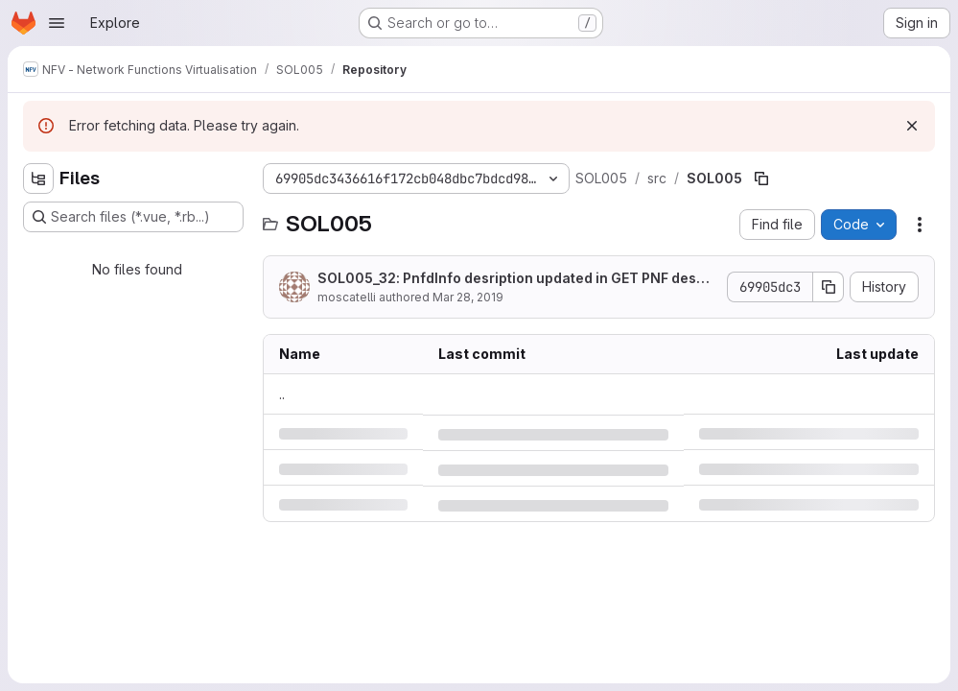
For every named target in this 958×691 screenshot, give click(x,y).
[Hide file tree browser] (38, 178)
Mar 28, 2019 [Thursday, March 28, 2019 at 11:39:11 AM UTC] (467, 297)
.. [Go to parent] (282, 394)
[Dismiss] (911, 125)
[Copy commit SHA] (828, 287)
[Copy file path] (761, 178)
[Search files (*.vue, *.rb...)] (133, 217)
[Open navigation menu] (56, 23)
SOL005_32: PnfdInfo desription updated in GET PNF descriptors (515, 279)
